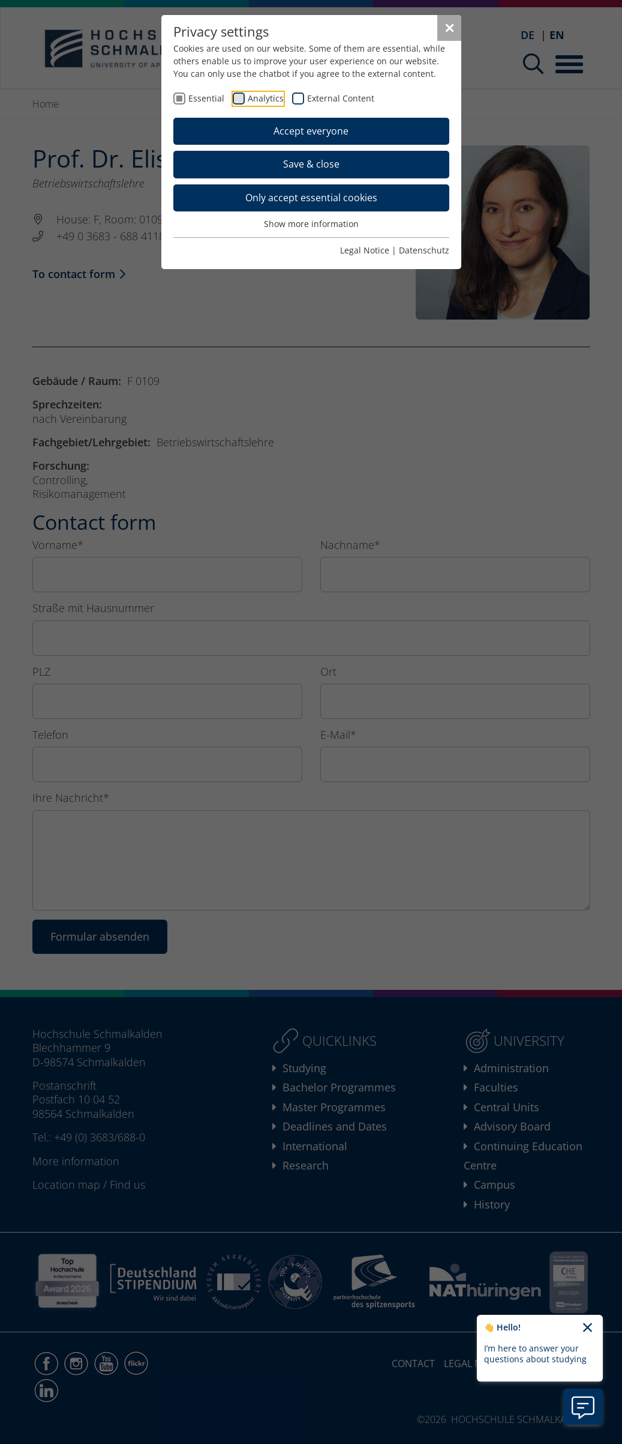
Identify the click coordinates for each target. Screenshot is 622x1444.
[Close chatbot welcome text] (587, 1328)
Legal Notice (364, 250)
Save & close (311, 164)
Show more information (311, 223)
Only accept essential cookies (311, 197)
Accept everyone (311, 131)
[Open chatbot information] (583, 1407)
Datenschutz (424, 250)
